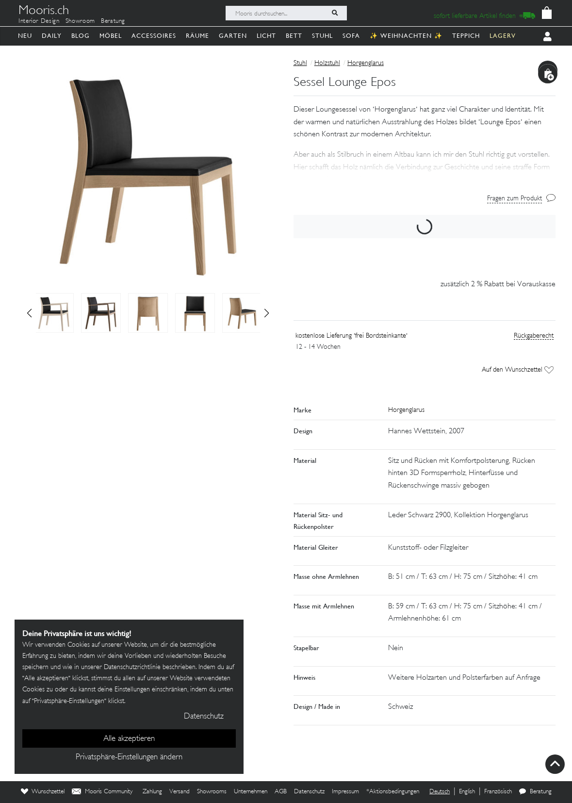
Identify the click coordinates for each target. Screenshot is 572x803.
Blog (80, 35)
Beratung (113, 21)
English (467, 792)
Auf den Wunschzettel (517, 370)
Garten (233, 35)
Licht (266, 35)
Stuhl (322, 35)
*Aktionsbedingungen (392, 792)
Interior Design (39, 21)
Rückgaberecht (534, 336)
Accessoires (153, 35)
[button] (266, 313)
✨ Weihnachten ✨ (406, 35)
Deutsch (439, 792)
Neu (25, 35)
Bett (294, 35)
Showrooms (212, 792)
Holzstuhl (327, 63)
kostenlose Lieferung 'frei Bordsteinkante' (351, 336)
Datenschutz (309, 792)
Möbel (110, 35)
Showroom (80, 21)
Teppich (466, 35)
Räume (197, 35)
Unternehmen (250, 792)
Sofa (351, 35)
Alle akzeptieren (129, 739)
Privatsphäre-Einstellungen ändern (129, 757)
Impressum (345, 792)
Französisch (498, 792)
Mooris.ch (43, 11)
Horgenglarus (365, 63)
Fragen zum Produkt (514, 199)
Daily (52, 35)
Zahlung (152, 792)
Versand (179, 792)
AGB (281, 792)
